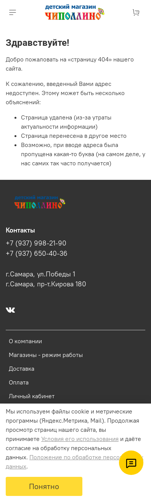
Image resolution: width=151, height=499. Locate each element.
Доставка (21, 368)
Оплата (19, 382)
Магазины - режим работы (46, 355)
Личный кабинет (32, 396)
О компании (25, 341)
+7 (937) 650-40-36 (36, 253)
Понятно (44, 486)
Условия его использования (80, 438)
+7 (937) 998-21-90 (36, 243)
